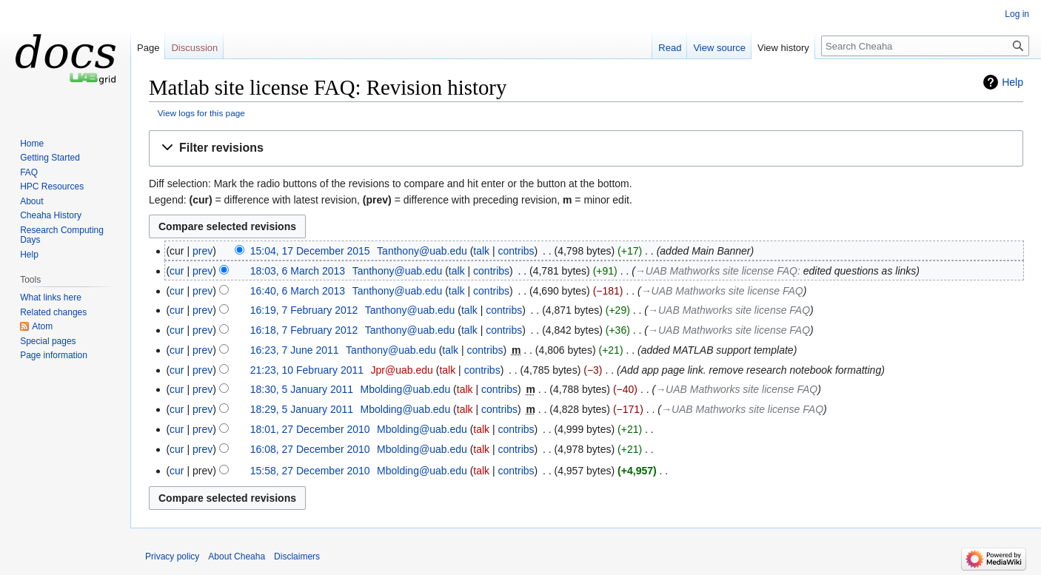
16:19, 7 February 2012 (304, 310)
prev (202, 251)
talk (481, 251)
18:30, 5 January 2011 (301, 389)
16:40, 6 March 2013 (297, 291)
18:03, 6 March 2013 (297, 271)
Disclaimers (297, 556)
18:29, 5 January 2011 (301, 409)
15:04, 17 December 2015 (310, 251)
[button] (586, 148)
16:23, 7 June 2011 (294, 350)
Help (1012, 82)
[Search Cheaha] (925, 46)
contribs (516, 251)
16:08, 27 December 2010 (310, 449)
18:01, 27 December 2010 (310, 429)
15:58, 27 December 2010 (310, 471)
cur (177, 271)
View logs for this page (201, 113)
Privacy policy (172, 556)
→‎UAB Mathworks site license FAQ (716, 271)
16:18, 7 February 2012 (304, 330)
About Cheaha (236, 556)
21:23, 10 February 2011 (307, 370)
